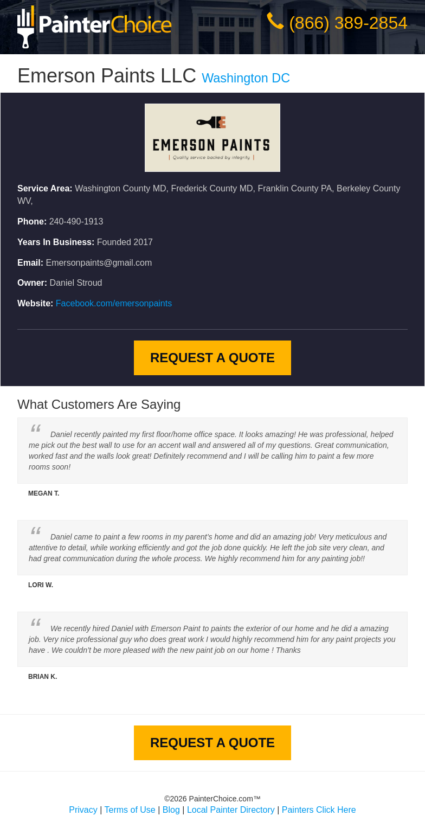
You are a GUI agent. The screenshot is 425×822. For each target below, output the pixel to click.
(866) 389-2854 (348, 23)
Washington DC (246, 78)
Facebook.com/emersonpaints (114, 303)
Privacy (83, 809)
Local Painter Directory (231, 809)
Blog (171, 809)
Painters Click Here (319, 809)
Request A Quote (212, 357)
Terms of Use (130, 809)
